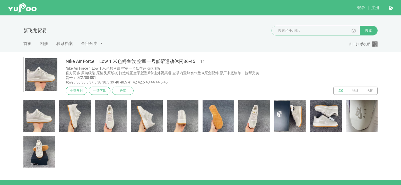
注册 (375, 7)
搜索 (368, 31)
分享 (123, 90)
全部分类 (89, 43)
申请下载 (99, 90)
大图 (370, 90)
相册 (44, 43)
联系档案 (64, 43)
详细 (355, 90)
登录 (361, 7)
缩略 (341, 90)
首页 (27, 43)
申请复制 (76, 90)
